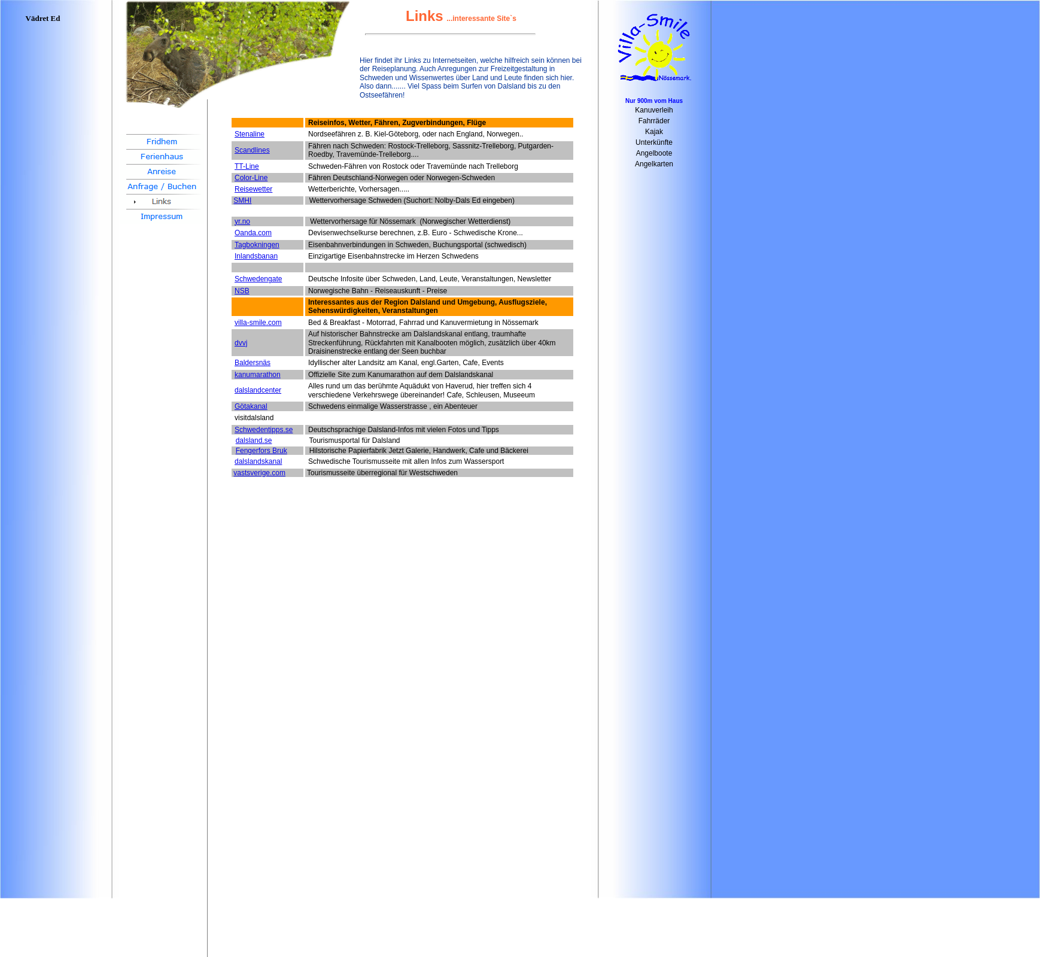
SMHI (242, 200)
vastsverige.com (259, 473)
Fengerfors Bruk (261, 450)
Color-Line (251, 178)
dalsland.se (254, 440)
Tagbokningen (257, 245)
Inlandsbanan (256, 256)
